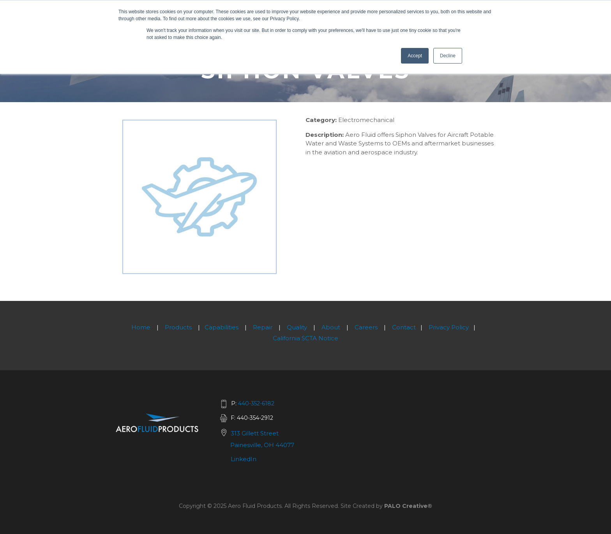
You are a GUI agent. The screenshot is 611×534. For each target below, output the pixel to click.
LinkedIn (243, 459)
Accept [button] (415, 55)
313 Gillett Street (255, 433)
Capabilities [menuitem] (221, 327)
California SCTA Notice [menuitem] (305, 338)
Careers (366, 327)
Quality (297, 327)
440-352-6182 (256, 403)
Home (140, 327)
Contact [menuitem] (404, 327)
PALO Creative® (408, 505)
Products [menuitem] (178, 327)
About (330, 327)
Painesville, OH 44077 (262, 445)
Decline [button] (448, 55)
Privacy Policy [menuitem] (449, 327)
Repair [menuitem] (262, 327)
